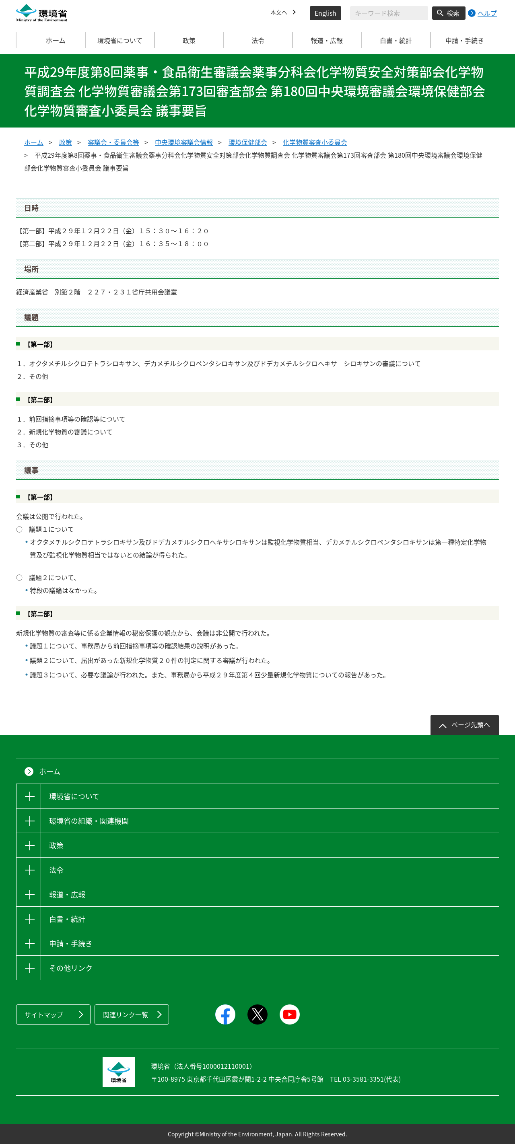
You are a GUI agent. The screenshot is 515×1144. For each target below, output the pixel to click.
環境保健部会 (248, 142)
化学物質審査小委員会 (315, 142)
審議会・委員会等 (113, 142)
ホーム (51, 40)
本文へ (280, 13)
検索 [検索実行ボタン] (453, 13)
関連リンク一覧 (125, 1014)
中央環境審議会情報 (184, 142)
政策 (65, 142)
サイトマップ (44, 1014)
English (325, 13)
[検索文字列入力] (389, 13)
